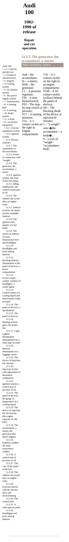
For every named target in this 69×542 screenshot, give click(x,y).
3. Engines (9, 80)
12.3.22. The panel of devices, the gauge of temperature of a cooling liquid (10, 398)
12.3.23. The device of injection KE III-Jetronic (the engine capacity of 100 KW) (11, 414)
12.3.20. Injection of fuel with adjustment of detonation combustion (11, 372)
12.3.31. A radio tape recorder (11, 506)
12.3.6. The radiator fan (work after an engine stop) (11, 200)
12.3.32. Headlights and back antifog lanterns (9, 514)
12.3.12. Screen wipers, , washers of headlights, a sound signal (11, 281)
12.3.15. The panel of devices (10, 315)
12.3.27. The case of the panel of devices (10, 466)
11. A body (9, 119)
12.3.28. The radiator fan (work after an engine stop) (11, 476)
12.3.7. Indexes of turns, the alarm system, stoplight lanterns (11, 211)
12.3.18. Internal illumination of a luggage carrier (10, 350)
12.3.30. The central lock (10, 500)
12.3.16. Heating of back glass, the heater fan (10, 323)
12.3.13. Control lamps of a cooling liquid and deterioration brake (11, 295)
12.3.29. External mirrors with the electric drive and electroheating (10, 489)
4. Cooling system (8, 85)
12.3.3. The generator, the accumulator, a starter (9, 167)
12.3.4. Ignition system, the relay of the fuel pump (11, 178)
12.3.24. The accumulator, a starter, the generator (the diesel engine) (10, 431)
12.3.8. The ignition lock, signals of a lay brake (9, 223)
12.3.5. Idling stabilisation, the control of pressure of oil (11, 188)
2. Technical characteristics (9, 76)
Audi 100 (6, 66)
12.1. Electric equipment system (11, 129)
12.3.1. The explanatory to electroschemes (9, 148)
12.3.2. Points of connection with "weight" (11, 157)
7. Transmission (11, 101)
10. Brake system (8, 114)
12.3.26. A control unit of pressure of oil (9, 457)
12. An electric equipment (10, 123)
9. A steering (10, 110)
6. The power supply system (9, 97)
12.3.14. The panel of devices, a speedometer (11, 307)
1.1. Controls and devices (9, 70)
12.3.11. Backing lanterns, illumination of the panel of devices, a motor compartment (11, 264)
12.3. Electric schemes (10, 141)
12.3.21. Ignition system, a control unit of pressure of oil (11, 385)
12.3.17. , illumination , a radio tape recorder (11, 336)
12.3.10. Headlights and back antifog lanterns (9, 250)
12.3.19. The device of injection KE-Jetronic (11, 360)
